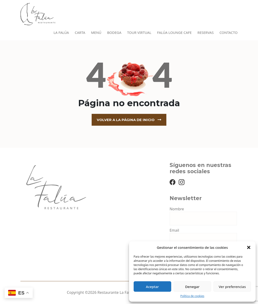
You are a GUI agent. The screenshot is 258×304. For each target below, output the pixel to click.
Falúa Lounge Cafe (174, 32)
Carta (80, 32)
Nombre (177, 208)
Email (174, 230)
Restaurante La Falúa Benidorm (124, 292)
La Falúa (61, 32)
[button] (248, 247)
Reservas (205, 32)
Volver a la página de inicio (126, 120)
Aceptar (152, 286)
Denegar (192, 286)
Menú (96, 32)
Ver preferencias (232, 286)
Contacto (228, 32)
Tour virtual (139, 32)
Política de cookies (192, 296)
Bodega (114, 32)
